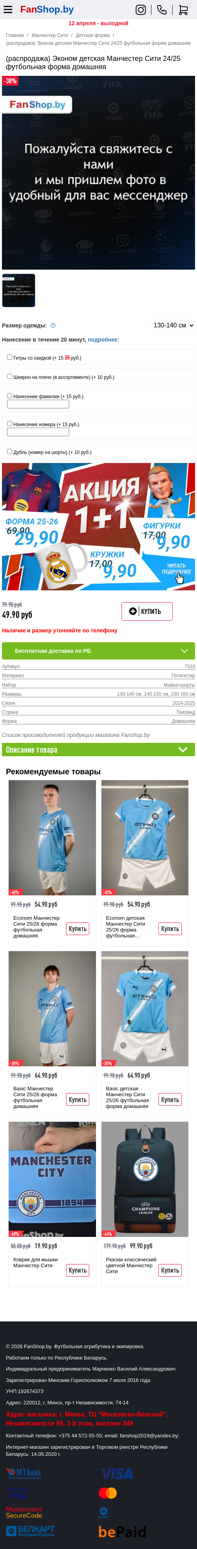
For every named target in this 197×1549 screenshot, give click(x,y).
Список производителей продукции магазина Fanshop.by (76, 735)
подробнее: (103, 339)
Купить (78, 928)
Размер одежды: (30, 325)
